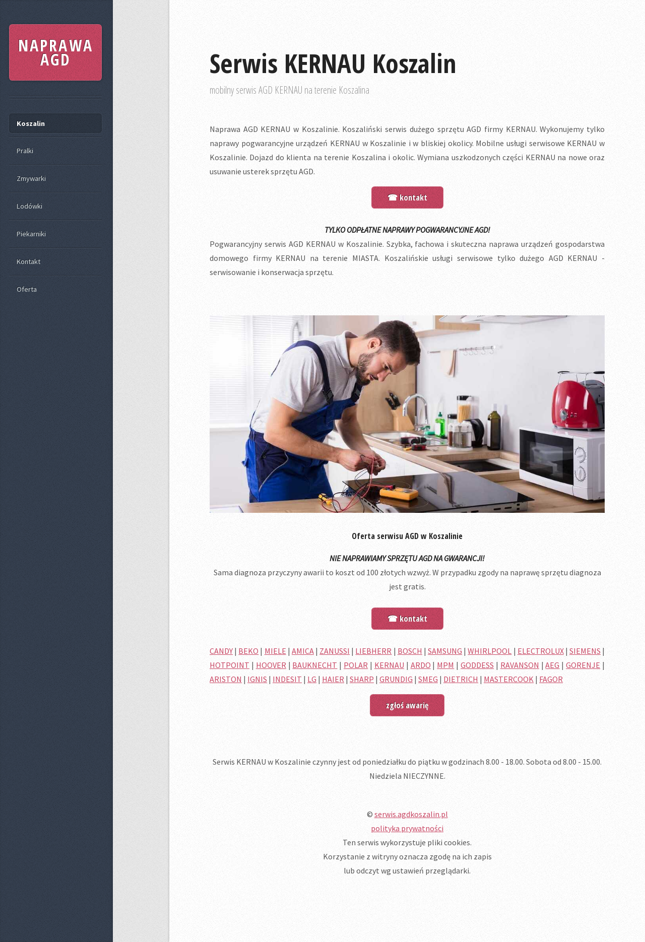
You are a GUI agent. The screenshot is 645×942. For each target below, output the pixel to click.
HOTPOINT (229, 665)
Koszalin (31, 123)
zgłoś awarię (407, 705)
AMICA (303, 651)
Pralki (25, 150)
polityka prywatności (407, 828)
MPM (445, 665)
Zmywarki (31, 178)
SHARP (362, 679)
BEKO (248, 651)
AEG (552, 665)
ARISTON (226, 679)
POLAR (356, 665)
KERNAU (389, 665)
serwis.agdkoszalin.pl (411, 814)
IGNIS (257, 679)
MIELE (275, 651)
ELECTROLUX (541, 651)
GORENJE (583, 665)
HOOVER (271, 665)
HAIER (333, 679)
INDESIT (287, 679)
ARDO (421, 665)
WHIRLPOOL (489, 651)
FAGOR (551, 679)
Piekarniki (31, 233)
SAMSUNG (445, 651)
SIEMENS (585, 651)
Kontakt (28, 261)
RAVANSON (519, 665)
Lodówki (29, 206)
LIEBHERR (373, 651)
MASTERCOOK (509, 679)
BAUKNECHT (314, 665)
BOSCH (410, 651)
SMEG (428, 679)
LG (311, 679)
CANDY (221, 651)
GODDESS (477, 665)
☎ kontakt (407, 197)
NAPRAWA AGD (55, 52)
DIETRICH (460, 679)
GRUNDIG (396, 679)
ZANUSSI (334, 651)
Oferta (27, 289)
